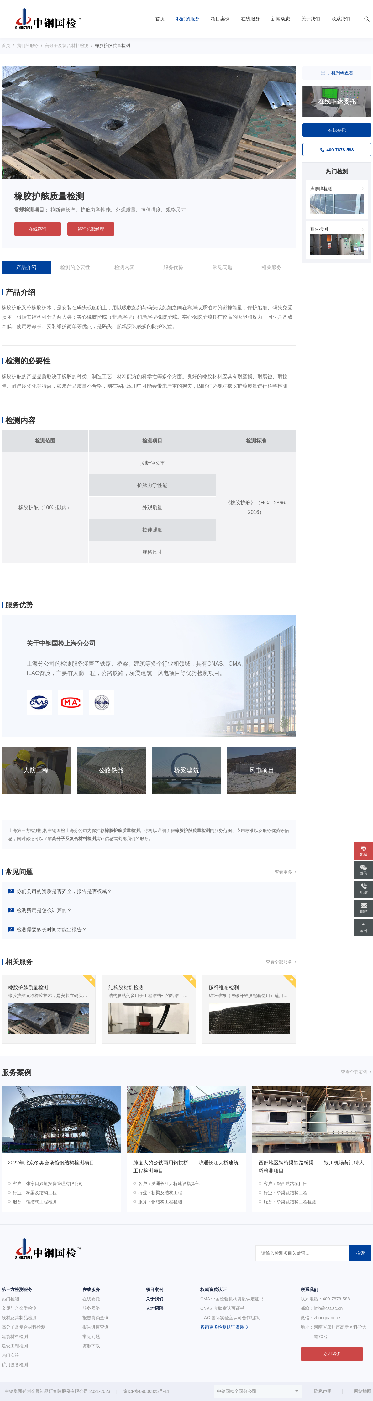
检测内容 (124, 267)
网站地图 (362, 1391)
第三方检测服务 (17, 1289)
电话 (364, 892)
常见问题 (223, 267)
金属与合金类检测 (19, 1308)
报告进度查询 (95, 1327)
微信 (363, 873)
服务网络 (91, 1308)
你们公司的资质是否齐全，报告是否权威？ (64, 891)
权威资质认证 (213, 1289)
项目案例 (220, 18)
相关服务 (271, 267)
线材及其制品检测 (19, 1317)
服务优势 (173, 267)
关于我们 (310, 18)
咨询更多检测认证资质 (222, 1327)
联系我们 (340, 18)
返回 (363, 930)
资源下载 (91, 1345)
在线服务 (250, 18)
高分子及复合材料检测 (67, 45)
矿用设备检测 (15, 1364)
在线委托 (91, 1298)
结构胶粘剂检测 (126, 987)
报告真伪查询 (95, 1317)
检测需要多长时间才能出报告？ (52, 929)
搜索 (360, 1253)
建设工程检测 (15, 1345)
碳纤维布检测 (224, 987)
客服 (363, 854)
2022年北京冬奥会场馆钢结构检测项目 (51, 1162)
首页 (160, 18)
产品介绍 (26, 267)
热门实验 (10, 1355)
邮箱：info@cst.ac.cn (322, 1308)
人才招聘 (154, 1308)
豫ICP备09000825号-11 (146, 1391)
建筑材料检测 (15, 1336)
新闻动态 (280, 18)
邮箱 (364, 911)
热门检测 (10, 1298)
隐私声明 (323, 1391)
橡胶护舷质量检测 (28, 987)
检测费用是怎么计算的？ (44, 910)
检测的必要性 (75, 267)
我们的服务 (188, 18)
